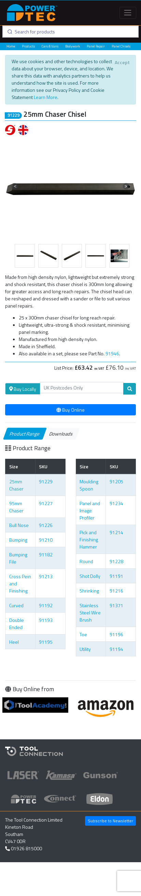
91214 (116, 532)
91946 (112, 353)
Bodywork (72, 46)
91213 (46, 576)
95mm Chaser (16, 507)
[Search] (82, 388)
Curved (16, 605)
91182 (46, 554)
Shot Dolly (90, 576)
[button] (15, 186)
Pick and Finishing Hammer (89, 539)
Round (86, 561)
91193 (46, 620)
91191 (116, 576)
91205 (116, 481)
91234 (116, 503)
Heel (14, 641)
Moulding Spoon (89, 485)
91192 (46, 605)
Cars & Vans (50, 46)
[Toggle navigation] (127, 13)
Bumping (18, 539)
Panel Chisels (121, 46)
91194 (116, 649)
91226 (46, 525)
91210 (46, 539)
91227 (46, 503)
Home (10, 46)
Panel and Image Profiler (90, 510)
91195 (46, 641)
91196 (116, 634)
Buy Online (70, 409)
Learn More (45, 97)
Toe (83, 634)
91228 (116, 561)
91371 (116, 605)
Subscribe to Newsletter (110, 820)
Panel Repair (96, 46)
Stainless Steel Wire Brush (90, 612)
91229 (46, 481)
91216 (116, 590)
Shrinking (89, 590)
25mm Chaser (16, 485)
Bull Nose (19, 525)
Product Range (25, 433)
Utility (85, 649)
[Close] (122, 62)
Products (28, 46)
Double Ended (16, 623)
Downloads (61, 433)
